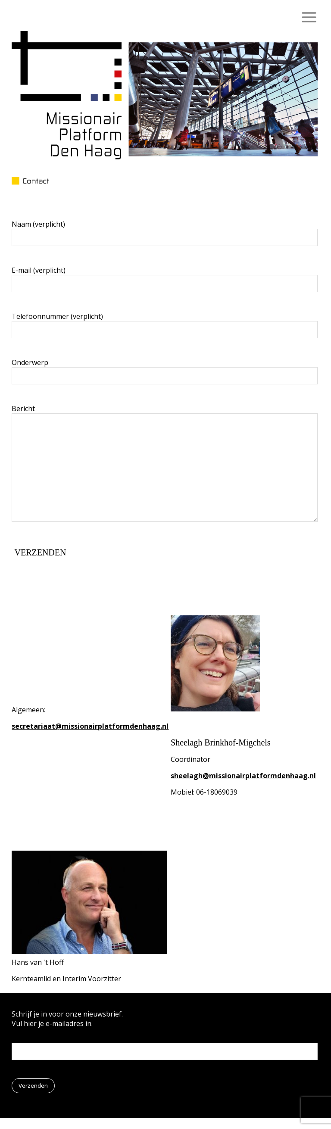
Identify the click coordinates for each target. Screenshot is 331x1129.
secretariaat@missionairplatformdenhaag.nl (90, 726)
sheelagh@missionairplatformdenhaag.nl (243, 775)
